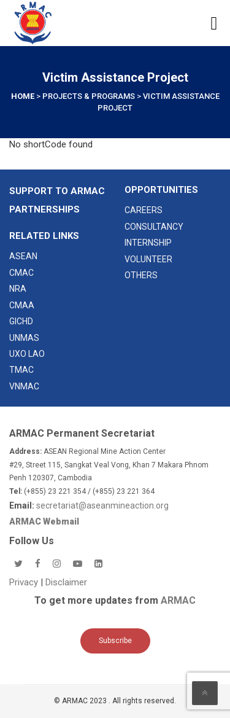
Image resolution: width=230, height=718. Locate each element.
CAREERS (144, 210)
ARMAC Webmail (44, 521)
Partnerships (44, 209)
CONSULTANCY (154, 227)
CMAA (21, 305)
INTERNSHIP (148, 243)
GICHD (21, 321)
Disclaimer (66, 582)
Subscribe (115, 640)
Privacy (24, 582)
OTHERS (141, 275)
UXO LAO (27, 354)
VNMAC (24, 386)
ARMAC (178, 600)
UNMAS (24, 338)
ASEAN (23, 256)
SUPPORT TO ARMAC (57, 191)
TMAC (21, 370)
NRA (17, 289)
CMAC (21, 273)
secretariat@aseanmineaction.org (102, 505)
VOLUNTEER (148, 259)
